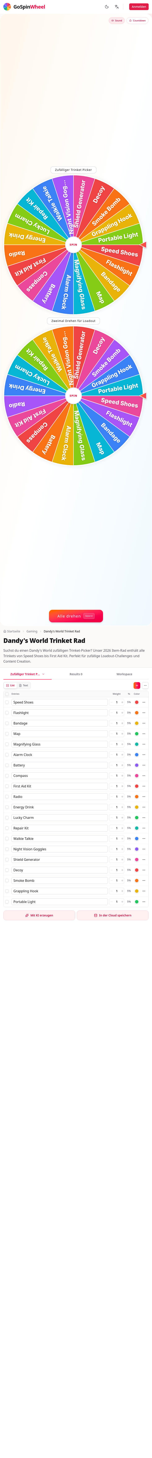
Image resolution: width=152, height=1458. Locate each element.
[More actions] (145, 685)
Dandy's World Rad (30, 1184)
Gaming (32, 631)
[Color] (137, 702)
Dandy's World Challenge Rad (38, 1178)
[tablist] (76, 674)
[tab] (27, 674)
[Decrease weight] (111, 702)
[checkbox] (7, 694)
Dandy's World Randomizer (36, 1190)
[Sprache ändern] (117, 6)
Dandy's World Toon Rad (34, 1172)
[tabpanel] (76, 794)
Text (23, 685)
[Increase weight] (122, 702)
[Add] (137, 685)
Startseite (11, 631)
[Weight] (117, 702)
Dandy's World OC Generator (38, 1201)
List (10, 685)
